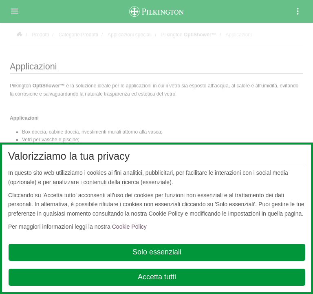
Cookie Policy (129, 226)
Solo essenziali (156, 252)
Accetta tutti (157, 277)
